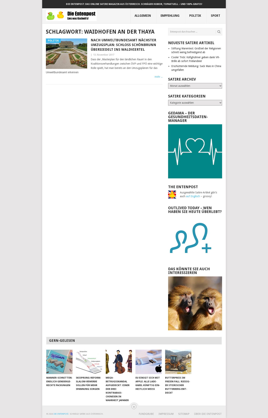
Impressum (166, 413)
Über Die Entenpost (208, 413)
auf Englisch (193, 196)
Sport (215, 15)
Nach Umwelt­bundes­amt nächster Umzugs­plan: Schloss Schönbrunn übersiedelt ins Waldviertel (123, 44)
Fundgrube (146, 413)
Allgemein (143, 15)
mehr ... (158, 76)
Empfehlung (170, 15)
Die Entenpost (61, 414)
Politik (195, 15)
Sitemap (183, 413)
